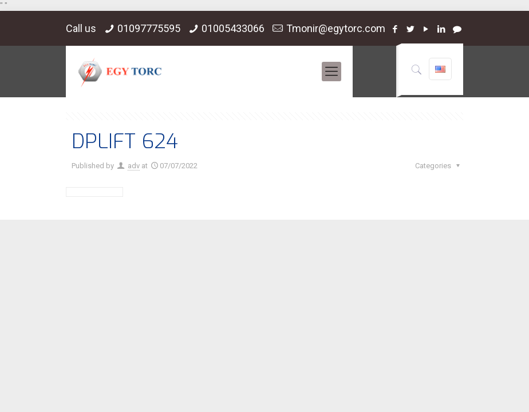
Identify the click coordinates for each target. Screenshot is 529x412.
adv (134, 165)
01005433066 (233, 28)
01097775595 (148, 28)
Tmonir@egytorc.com (335, 28)
